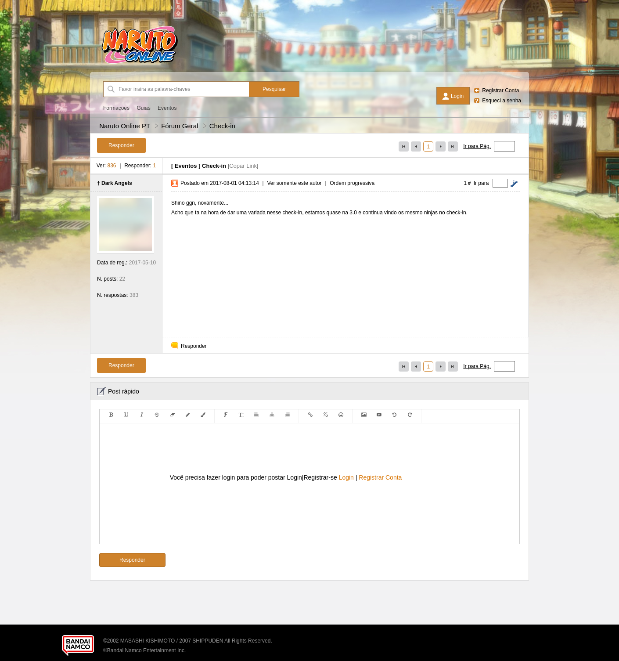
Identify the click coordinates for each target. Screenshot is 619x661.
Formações (116, 108)
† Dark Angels (114, 183)
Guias (143, 108)
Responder (194, 346)
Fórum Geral (179, 126)
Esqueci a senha (501, 101)
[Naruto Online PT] (139, 64)
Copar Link (243, 166)
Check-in (222, 126)
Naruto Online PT (124, 126)
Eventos (167, 108)
